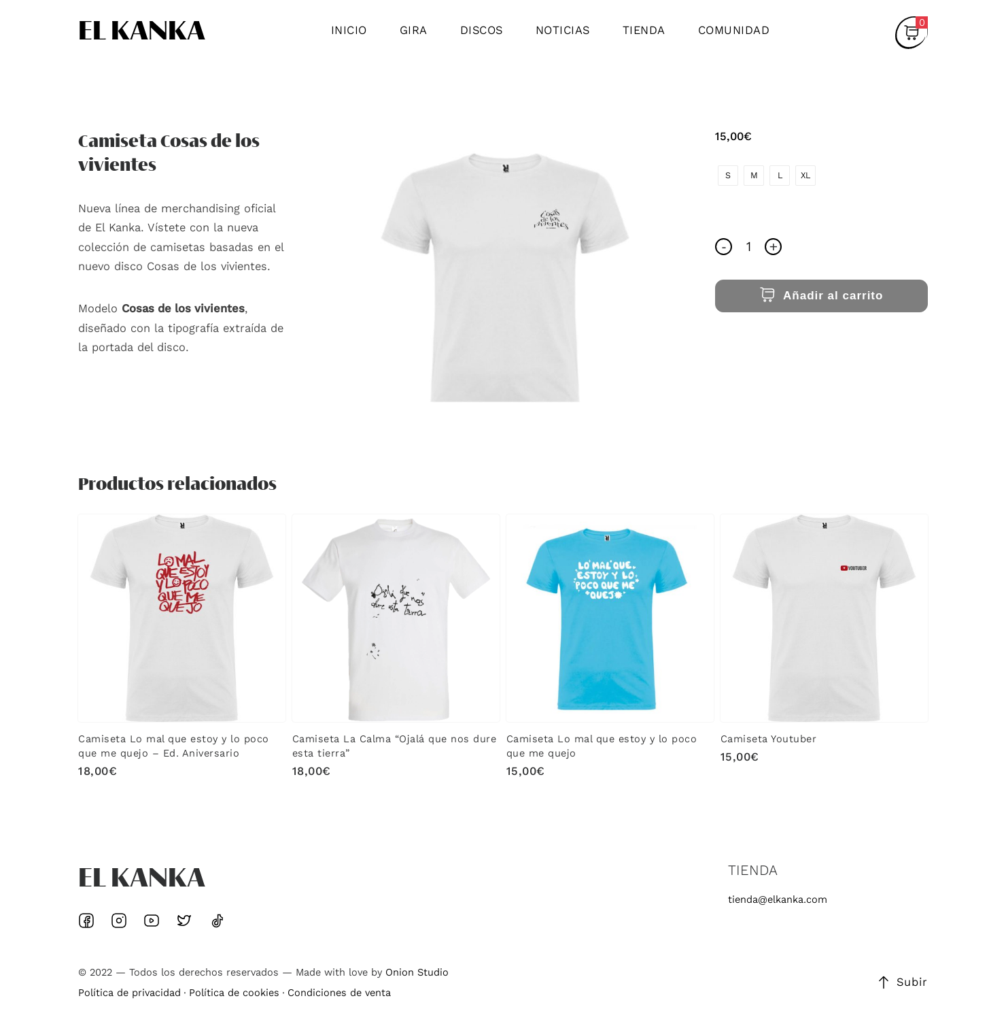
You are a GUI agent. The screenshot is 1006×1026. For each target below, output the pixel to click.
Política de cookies (234, 993)
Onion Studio (417, 972)
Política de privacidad (129, 993)
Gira (414, 30)
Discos (481, 30)
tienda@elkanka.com (777, 899)
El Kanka (141, 32)
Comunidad (734, 30)
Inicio (349, 30)
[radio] (728, 175)
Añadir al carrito (821, 295)
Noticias (563, 30)
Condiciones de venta (339, 993)
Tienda (644, 30)
